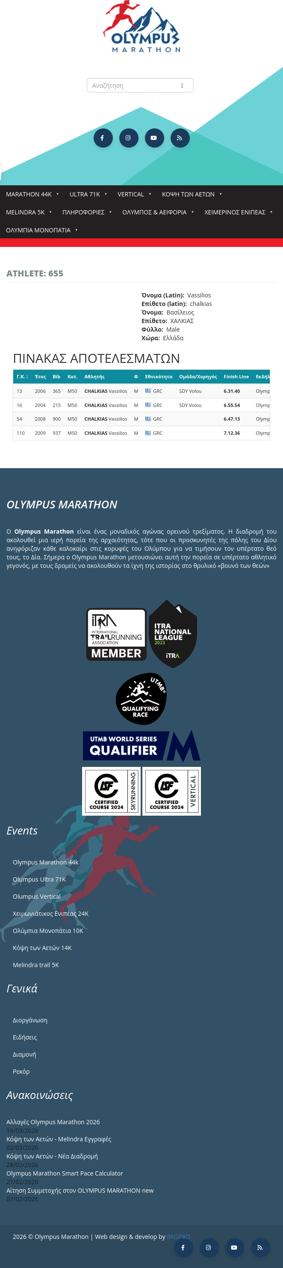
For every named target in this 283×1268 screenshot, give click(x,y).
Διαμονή (24, 1054)
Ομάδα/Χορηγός (198, 376)
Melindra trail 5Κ (36, 965)
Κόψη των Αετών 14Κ (42, 948)
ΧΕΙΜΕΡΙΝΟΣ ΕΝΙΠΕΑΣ (236, 214)
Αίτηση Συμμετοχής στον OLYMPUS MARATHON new (79, 1190)
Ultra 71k (86, 196)
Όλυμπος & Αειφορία (156, 214)
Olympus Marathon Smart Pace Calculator (64, 1173)
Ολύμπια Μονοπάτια (40, 232)
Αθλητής (95, 376)
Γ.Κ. (22, 376)
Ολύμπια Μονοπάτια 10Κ (48, 931)
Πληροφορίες (85, 214)
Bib (56, 376)
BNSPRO (178, 1236)
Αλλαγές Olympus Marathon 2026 (53, 1122)
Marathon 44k (30, 196)
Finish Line (236, 376)
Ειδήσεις (25, 1037)
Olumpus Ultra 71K (39, 879)
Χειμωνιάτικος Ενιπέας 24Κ (50, 913)
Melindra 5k (27, 214)
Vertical (132, 196)
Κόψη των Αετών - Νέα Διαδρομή (52, 1156)
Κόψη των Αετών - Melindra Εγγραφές (58, 1139)
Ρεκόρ (21, 1071)
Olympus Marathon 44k (45, 862)
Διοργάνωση (30, 1020)
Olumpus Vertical (37, 896)
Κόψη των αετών (190, 196)
